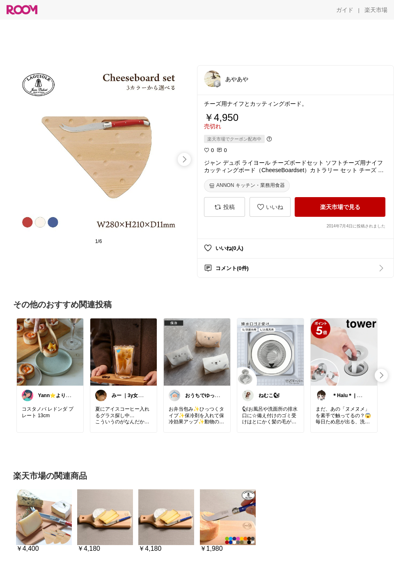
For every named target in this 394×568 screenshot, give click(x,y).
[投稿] (224, 207)
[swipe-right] (184, 159)
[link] (50, 351)
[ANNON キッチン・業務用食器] (247, 185)
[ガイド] (344, 10)
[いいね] (270, 207)
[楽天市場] (375, 10)
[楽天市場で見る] (340, 207)
